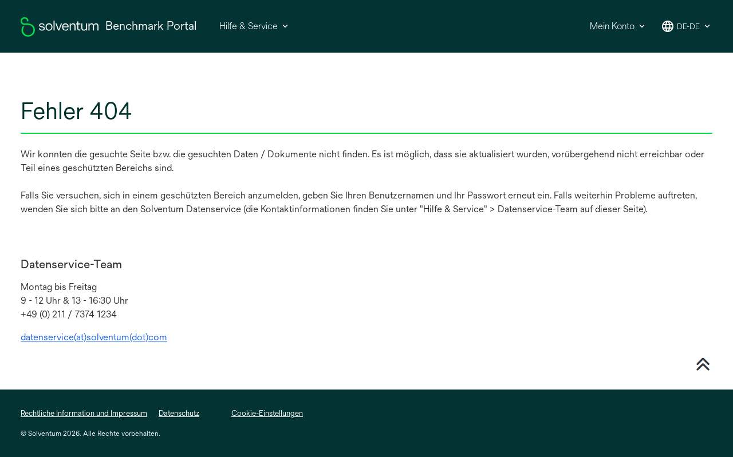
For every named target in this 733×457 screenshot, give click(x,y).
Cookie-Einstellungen (267, 413)
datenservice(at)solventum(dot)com (94, 337)
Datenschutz (179, 413)
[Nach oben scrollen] (702, 362)
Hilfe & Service (248, 26)
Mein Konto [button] (612, 26)
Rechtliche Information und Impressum (84, 413)
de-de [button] (688, 26)
